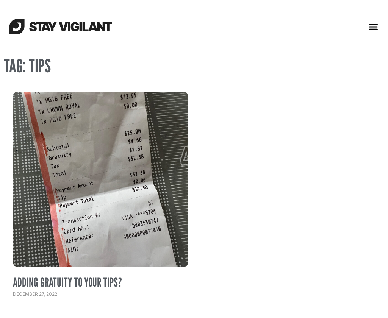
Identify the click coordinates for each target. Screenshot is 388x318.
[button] (373, 26)
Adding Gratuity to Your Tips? (67, 282)
